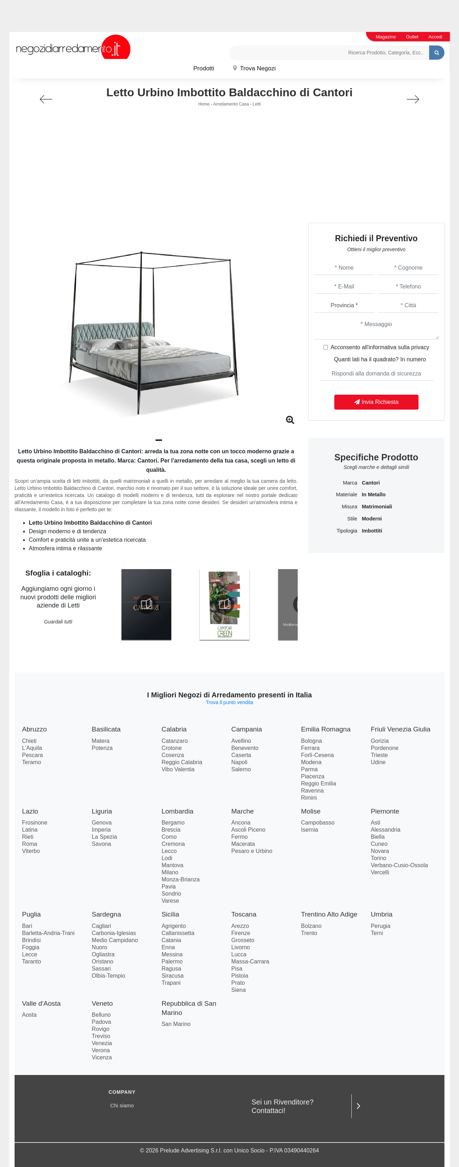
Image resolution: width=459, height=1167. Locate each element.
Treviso (101, 1036)
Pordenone (385, 748)
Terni (377, 933)
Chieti (29, 741)
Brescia (171, 830)
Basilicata (106, 729)
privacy (420, 347)
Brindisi (31, 940)
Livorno (240, 947)
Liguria (102, 811)
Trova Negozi (254, 68)
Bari (27, 926)
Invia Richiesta (376, 402)
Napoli (239, 762)
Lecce (29, 954)
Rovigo (100, 1029)
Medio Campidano (115, 940)
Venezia (102, 1043)
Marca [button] (350, 483)
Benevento (245, 748)
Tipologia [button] (346, 531)
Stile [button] (352, 519)
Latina (30, 830)
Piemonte (385, 811)
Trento (309, 933)
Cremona (173, 844)
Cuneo (379, 844)
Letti (257, 104)
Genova (102, 823)
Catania (171, 940)
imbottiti (372, 531)
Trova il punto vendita (229, 702)
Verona (101, 1050)
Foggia (30, 947)
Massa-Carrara (250, 961)
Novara (380, 851)
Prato (238, 983)
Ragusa (171, 969)
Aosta (29, 1015)
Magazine (386, 36)
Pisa (236, 969)
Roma (29, 844)
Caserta (241, 755)
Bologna (311, 741)
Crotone (172, 748)
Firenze (240, 933)
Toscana (243, 914)
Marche (242, 811)
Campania (246, 729)
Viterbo (31, 851)
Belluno (101, 1015)
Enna (168, 947)
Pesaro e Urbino (251, 851)
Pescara (32, 755)
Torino (379, 858)
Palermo (172, 961)
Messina (172, 954)
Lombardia (178, 811)
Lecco (169, 851)
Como (169, 837)
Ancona (240, 823)
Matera (100, 741)
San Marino (176, 1024)
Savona (101, 844)
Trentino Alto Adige (329, 914)
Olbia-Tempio (108, 976)
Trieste (379, 755)
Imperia (101, 830)
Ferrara (310, 748)
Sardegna (106, 914)
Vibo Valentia (178, 769)
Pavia (169, 887)
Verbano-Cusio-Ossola (399, 865)
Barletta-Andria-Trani (48, 933)
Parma (309, 769)
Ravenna (312, 791)
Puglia (31, 914)
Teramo (31, 762)
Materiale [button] (346, 494)
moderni (372, 519)
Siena (238, 990)
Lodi (167, 858)
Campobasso (317, 823)
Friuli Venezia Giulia (401, 729)
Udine (378, 762)
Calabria (174, 729)
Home (204, 104)
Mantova (172, 865)
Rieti (27, 837)
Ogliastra (103, 954)
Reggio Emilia (318, 783)
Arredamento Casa (231, 104)
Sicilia (170, 914)
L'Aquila (32, 748)
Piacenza (312, 776)
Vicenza (102, 1057)
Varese (170, 901)
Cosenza (173, 755)
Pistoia (239, 976)
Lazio (30, 811)
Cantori (371, 483)
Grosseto (242, 940)
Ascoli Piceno (248, 830)
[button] (159, 440)
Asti (375, 823)
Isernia (309, 830)
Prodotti (203, 68)
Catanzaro (175, 741)
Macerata (243, 844)
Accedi (435, 36)
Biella (378, 837)
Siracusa (173, 976)
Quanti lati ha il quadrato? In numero (380, 359)
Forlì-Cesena (317, 755)
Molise (310, 811)
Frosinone (34, 823)
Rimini (309, 798)
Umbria (382, 914)
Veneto (102, 1003)
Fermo (239, 837)
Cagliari (101, 926)
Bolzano (311, 926)
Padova (101, 1022)
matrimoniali (377, 506)
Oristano (102, 961)
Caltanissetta (178, 933)
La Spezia (104, 837)
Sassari (101, 969)
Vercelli (380, 872)
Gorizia (380, 741)
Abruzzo (34, 729)
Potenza (102, 748)
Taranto (31, 961)
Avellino (241, 741)
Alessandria (386, 830)
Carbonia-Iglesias (114, 933)
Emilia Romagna (325, 729)
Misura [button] (349, 506)
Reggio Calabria (182, 762)
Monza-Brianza (181, 879)
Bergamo (173, 823)
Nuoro (99, 947)
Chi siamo (122, 1105)
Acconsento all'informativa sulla (379, 347)
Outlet (412, 36)
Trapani (171, 983)
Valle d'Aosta (41, 1003)
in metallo (373, 494)
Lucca (239, 954)
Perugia (380, 926)
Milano (170, 872)
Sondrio (171, 894)
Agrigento (174, 926)
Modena (311, 762)
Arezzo (240, 926)
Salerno (241, 769)
